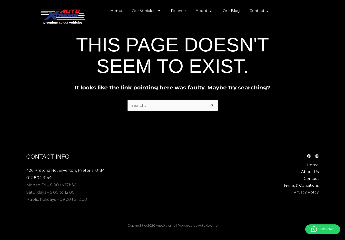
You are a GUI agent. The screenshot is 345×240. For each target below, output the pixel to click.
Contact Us (259, 10)
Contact (311, 178)
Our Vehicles (146, 10)
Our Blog (231, 10)
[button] (322, 229)
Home (116, 10)
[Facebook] (309, 156)
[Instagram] (317, 156)
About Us (204, 10)
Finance (178, 10)
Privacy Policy (306, 192)
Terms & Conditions (301, 185)
